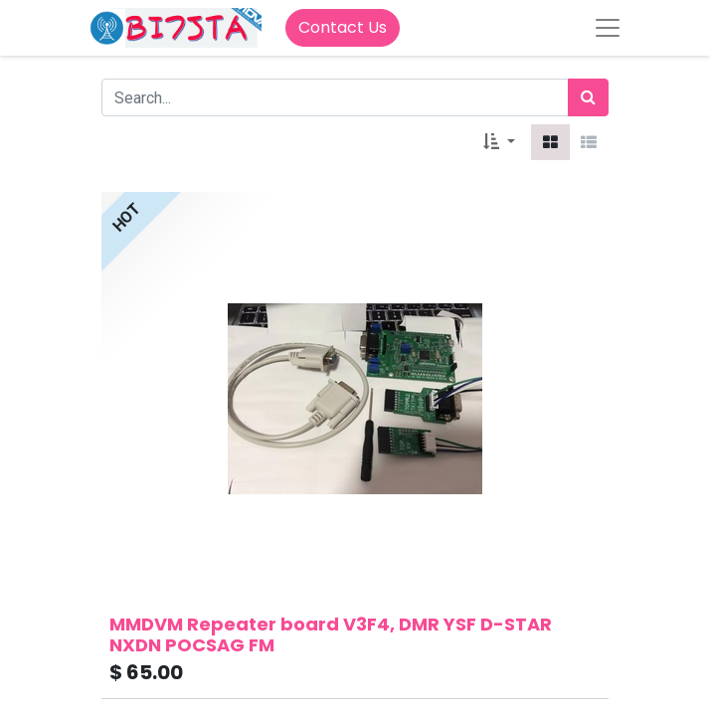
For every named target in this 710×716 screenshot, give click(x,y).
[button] (499, 142)
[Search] (588, 97)
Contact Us (342, 27)
